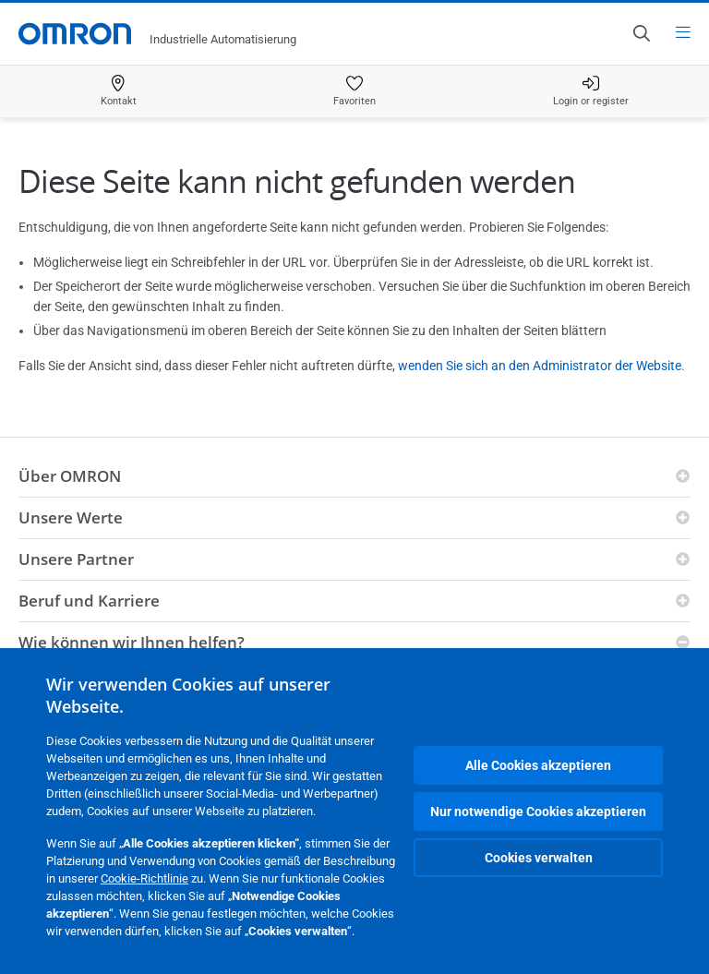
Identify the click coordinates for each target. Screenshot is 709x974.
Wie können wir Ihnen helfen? (131, 642)
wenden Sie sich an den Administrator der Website (539, 365)
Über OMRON (69, 476)
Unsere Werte (70, 517)
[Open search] (640, 33)
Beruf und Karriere (89, 600)
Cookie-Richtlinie (144, 878)
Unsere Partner (76, 559)
